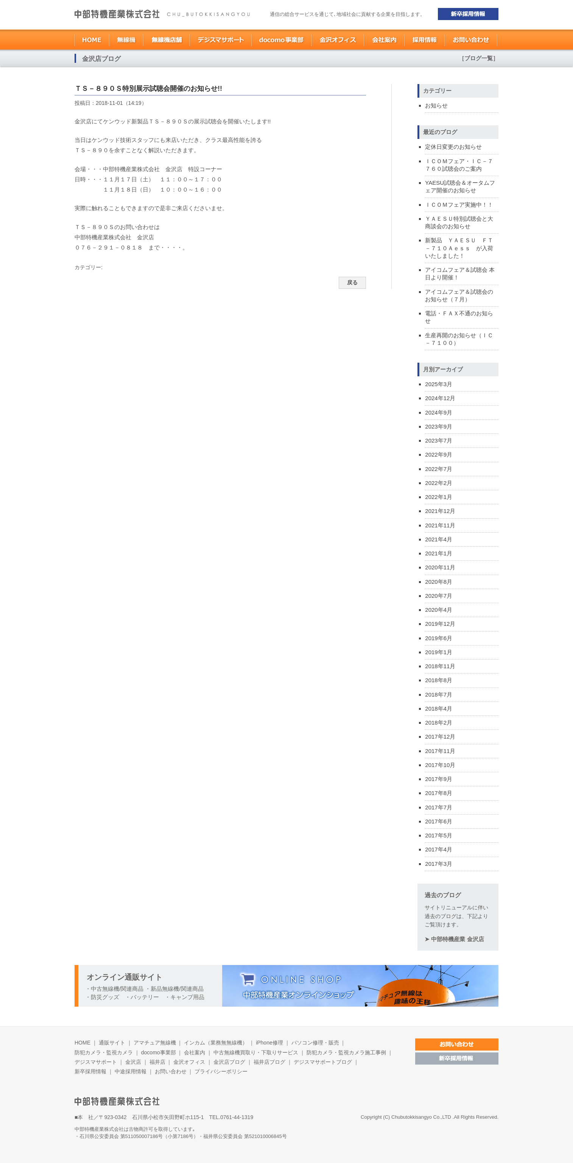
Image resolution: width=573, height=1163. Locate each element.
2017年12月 (440, 736)
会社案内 (194, 1052)
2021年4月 (438, 539)
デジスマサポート (96, 1062)
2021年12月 (440, 511)
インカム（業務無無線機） (216, 1043)
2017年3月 (438, 864)
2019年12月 (440, 623)
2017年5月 (438, 835)
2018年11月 (440, 666)
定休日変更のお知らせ (453, 146)
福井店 (157, 1062)
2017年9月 (438, 779)
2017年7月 (438, 807)
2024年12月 (440, 398)
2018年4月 (438, 708)
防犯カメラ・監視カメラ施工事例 (346, 1052)
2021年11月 (440, 525)
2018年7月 (438, 694)
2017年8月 (438, 793)
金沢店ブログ (229, 1062)
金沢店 (133, 1062)
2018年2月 (438, 722)
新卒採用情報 (90, 1071)
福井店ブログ (270, 1062)
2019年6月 (438, 638)
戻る (352, 282)
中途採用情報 (130, 1071)
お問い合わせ (171, 1071)
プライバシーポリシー (221, 1071)
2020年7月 (438, 595)
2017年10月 (440, 765)
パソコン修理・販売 (315, 1043)
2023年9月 (438, 426)
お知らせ (436, 105)
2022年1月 (438, 497)
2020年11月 (440, 567)
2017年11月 (440, 751)
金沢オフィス (189, 1062)
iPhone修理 (269, 1043)
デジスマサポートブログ (323, 1062)
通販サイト (112, 1043)
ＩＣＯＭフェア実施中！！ (459, 204)
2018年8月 (438, 680)
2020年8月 (438, 581)
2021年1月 (438, 553)
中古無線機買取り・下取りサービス (255, 1052)
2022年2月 (438, 483)
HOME (82, 1043)
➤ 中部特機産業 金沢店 (454, 939)
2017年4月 (438, 849)
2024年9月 (438, 412)
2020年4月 (438, 609)
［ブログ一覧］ (478, 58)
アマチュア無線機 (155, 1043)
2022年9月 (438, 454)
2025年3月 (438, 384)
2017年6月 (438, 821)
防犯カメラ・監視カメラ (104, 1052)
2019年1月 (438, 652)
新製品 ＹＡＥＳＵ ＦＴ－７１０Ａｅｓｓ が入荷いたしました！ (459, 248)
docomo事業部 (158, 1052)
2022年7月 (438, 469)
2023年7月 (438, 440)
